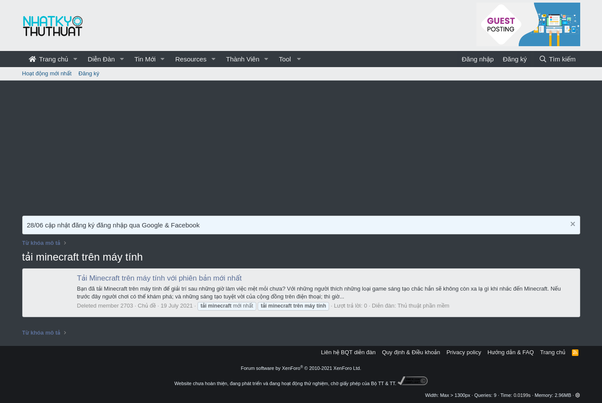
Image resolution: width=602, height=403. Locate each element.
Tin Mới (145, 59)
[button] (75, 59)
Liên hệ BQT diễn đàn (348, 352)
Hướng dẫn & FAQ (510, 352)
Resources (191, 59)
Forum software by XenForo (301, 368)
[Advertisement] (301, 146)
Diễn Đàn (101, 59)
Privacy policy (463, 352)
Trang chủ (48, 59)
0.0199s (522, 395)
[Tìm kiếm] (557, 59)
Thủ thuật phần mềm (423, 305)
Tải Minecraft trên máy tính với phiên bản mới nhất (159, 278)
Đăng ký (88, 73)
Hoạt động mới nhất (47, 73)
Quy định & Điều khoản (411, 352)
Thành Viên (242, 59)
